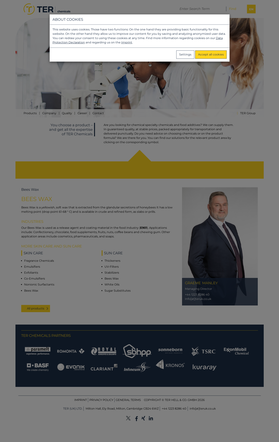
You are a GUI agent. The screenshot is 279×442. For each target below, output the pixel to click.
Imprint (126, 42)
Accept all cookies (211, 54)
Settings (185, 54)
